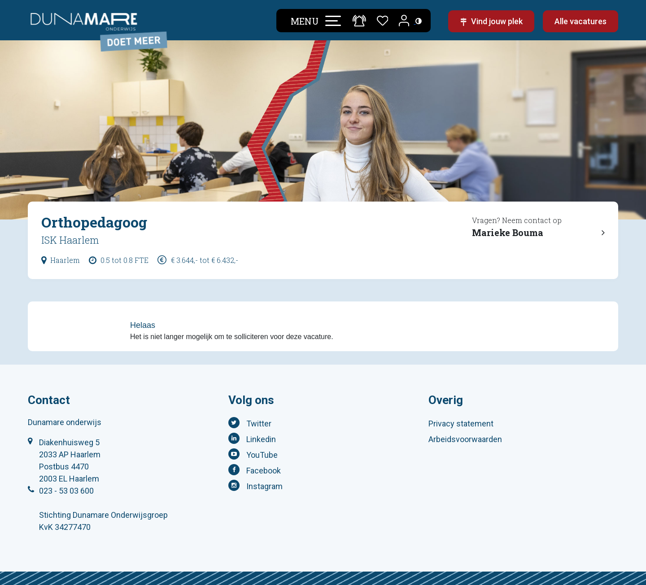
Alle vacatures (580, 21)
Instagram (264, 486)
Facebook (263, 470)
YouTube (262, 455)
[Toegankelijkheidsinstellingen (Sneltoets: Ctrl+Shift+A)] (418, 21)
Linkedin (261, 439)
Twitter (258, 423)
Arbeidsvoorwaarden (465, 439)
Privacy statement (460, 423)
